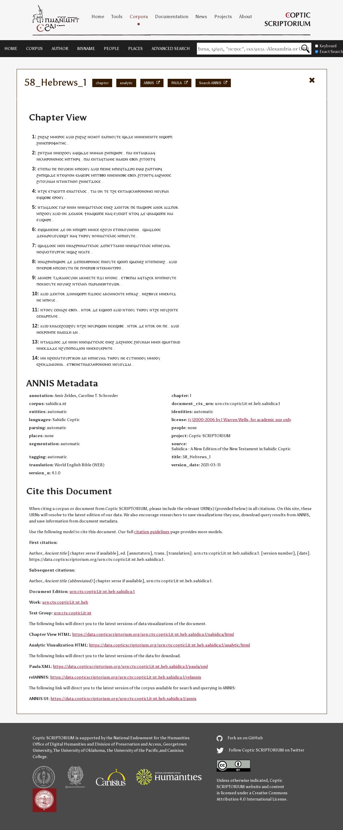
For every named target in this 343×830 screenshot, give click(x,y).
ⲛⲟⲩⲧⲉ (115, 137)
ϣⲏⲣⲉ (117, 153)
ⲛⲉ (43, 143)
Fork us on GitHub (240, 737)
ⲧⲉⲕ (102, 268)
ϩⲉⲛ (53, 358)
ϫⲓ (101, 277)
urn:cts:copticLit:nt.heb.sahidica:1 (102, 591)
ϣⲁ (145, 229)
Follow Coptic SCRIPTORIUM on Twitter (260, 750)
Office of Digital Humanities (59, 744)
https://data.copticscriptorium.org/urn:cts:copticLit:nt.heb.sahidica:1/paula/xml (130, 666)
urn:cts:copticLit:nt (72, 613)
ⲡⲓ (154, 261)
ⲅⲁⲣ (62, 207)
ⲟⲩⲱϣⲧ (61, 236)
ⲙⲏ (43, 358)
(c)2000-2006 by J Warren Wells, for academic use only (239, 419)
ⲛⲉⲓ (59, 153)
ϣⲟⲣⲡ (167, 137)
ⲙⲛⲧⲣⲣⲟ (113, 268)
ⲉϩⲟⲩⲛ (106, 229)
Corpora (139, 16)
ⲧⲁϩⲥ (146, 277)
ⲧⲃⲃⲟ (101, 175)
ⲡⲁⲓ (129, 153)
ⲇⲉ (142, 213)
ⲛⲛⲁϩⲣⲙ (45, 261)
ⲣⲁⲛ (165, 191)
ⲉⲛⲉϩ (108, 207)
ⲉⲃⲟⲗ (133, 159)
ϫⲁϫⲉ (51, 348)
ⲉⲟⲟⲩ (85, 169)
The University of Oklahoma (79, 750)
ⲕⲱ (177, 342)
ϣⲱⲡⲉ (98, 213)
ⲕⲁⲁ (149, 153)
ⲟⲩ (159, 191)
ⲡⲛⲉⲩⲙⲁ (162, 245)
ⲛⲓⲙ (72, 207)
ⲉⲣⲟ (55, 197)
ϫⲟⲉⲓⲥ (95, 294)
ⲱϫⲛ (67, 332)
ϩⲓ (38, 181)
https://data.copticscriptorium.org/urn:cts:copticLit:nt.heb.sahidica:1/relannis (125, 677)
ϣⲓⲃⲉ (119, 326)
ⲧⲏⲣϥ (75, 159)
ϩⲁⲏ (48, 153)
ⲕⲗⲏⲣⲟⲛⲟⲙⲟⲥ (51, 159)
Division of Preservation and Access (128, 744)
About (245, 16)
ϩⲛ (40, 137)
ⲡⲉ (54, 169)
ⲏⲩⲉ (51, 300)
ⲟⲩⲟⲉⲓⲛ (67, 169)
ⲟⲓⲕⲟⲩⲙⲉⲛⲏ (128, 229)
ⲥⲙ (109, 294)
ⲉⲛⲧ (137, 153)
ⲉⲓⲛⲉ (107, 169)
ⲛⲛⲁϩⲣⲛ (73, 245)
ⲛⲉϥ (83, 207)
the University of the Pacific (132, 750)
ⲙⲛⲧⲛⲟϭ (70, 181)
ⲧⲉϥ (62, 175)
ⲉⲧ (88, 181)
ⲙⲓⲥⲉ (95, 229)
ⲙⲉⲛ (61, 245)
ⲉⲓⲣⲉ (86, 175)
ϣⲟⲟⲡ (122, 261)
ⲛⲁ (89, 213)
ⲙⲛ (137, 137)
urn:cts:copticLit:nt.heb (65, 602)
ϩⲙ (106, 153)
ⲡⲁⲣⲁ (93, 284)
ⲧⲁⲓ (93, 191)
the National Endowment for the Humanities (148, 737)
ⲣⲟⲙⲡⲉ (50, 332)
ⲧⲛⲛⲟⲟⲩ (138, 358)
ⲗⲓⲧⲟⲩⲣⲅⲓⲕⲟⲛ (68, 358)
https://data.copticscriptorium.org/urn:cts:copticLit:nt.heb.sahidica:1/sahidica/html (153, 634)
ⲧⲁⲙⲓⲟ (118, 245)
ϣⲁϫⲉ (127, 137)
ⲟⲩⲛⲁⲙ (48, 181)
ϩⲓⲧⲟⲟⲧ (146, 159)
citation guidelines (151, 531)
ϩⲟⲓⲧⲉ (173, 310)
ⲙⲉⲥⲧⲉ (90, 277)
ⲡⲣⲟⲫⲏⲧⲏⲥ (56, 143)
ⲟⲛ (100, 191)
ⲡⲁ (139, 207)
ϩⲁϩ (45, 137)
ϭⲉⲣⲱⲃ (45, 268)
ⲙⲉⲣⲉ (47, 277)
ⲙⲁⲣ (45, 236)
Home (97, 16)
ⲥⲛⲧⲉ (120, 294)
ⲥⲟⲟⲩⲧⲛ (65, 268)
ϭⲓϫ (172, 294)
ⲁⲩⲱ (70, 137)
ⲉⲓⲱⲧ (123, 213)
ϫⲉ (116, 207)
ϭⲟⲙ (70, 175)
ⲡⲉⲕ (82, 261)
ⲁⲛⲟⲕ (158, 207)
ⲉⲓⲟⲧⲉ (152, 137)
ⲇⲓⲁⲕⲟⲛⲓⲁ (54, 364)
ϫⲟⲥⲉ (96, 181)
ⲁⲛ (75, 332)
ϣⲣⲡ (82, 229)
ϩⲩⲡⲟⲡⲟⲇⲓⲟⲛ (73, 348)
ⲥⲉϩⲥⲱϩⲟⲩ (66, 326)
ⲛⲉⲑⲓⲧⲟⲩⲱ (107, 284)
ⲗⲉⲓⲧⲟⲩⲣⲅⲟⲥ (54, 252)
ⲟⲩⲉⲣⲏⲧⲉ (104, 348)
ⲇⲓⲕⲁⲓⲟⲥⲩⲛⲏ (66, 277)
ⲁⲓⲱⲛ (123, 159)
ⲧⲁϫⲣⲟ (128, 169)
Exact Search (329, 51)
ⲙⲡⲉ (116, 169)
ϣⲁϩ (73, 252)
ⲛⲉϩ (67, 284)
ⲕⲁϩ (134, 294)
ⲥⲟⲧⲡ (60, 191)
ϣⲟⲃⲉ (46, 197)
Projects (223, 16)
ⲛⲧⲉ (149, 261)
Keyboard (325, 45)
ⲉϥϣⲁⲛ (44, 229)
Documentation (171, 16)
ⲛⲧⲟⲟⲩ (46, 310)
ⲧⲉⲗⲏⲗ (81, 284)
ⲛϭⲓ (95, 236)
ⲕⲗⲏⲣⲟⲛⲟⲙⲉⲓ (141, 191)
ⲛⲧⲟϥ (134, 213)
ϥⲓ (142, 169)
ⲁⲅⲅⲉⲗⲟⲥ (79, 191)
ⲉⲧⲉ (41, 169)
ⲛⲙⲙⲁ (95, 153)
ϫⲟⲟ (52, 207)
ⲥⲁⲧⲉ (85, 252)
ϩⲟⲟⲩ (66, 153)
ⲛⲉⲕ (165, 294)
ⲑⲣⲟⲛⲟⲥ (93, 261)
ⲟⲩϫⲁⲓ (125, 364)
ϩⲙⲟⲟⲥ (165, 175)
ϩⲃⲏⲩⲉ (152, 294)
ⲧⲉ (106, 191)
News (201, 16)
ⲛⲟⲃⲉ (121, 175)
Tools (117, 16)
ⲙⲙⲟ (155, 342)
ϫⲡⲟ (172, 207)
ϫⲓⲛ (69, 294)
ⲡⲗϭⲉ (53, 316)
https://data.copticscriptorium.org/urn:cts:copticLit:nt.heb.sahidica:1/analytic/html (169, 645)
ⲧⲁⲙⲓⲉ (109, 159)
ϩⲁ (147, 169)
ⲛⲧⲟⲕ (124, 207)
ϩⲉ (45, 191)
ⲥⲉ (56, 310)
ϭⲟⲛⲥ (112, 277)
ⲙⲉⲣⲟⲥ (59, 137)
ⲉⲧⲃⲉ (125, 277)
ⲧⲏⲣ (82, 236)
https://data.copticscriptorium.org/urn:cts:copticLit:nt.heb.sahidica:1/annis (123, 698)
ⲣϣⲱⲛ (101, 326)
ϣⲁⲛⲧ (167, 342)
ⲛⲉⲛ (143, 137)
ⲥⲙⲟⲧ (95, 137)
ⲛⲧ (40, 207)
